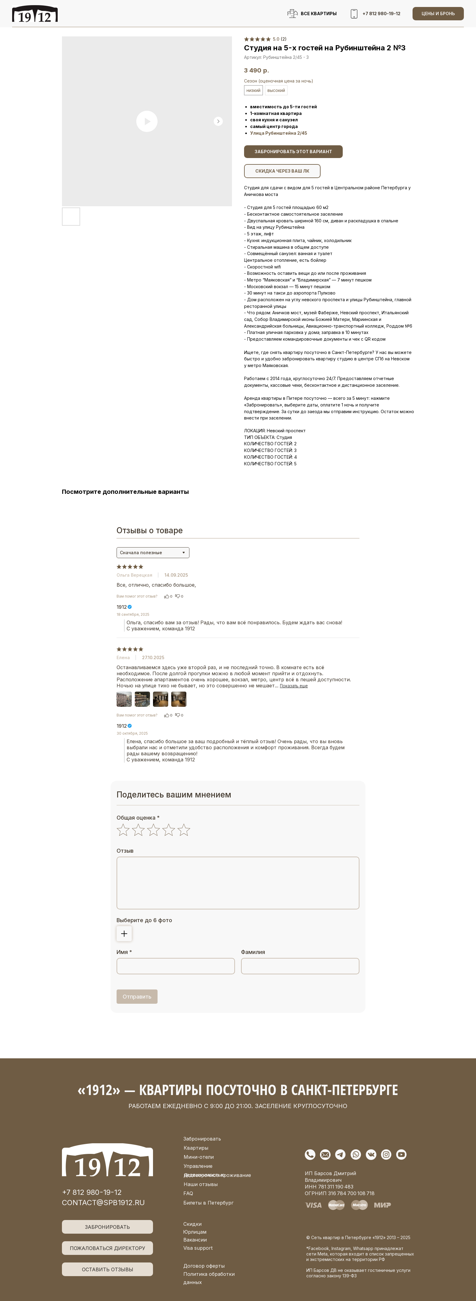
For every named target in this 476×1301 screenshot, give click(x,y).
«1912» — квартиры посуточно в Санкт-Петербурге (237, 1089)
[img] (107, 1159)
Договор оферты (204, 1266)
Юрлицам (194, 1232)
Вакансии (195, 1240)
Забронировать (202, 1139)
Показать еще (294, 685)
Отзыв (125, 851)
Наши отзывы (201, 1184)
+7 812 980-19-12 (92, 1192)
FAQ (188, 1193)
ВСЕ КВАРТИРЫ (319, 13)
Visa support (197, 1248)
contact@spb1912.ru (103, 1202)
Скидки (192, 1224)
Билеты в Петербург (208, 1203)
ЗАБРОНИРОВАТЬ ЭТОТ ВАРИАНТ (293, 151)
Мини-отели (199, 1157)
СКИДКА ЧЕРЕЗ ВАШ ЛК (282, 171)
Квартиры (196, 1148)
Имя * (124, 952)
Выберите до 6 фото (144, 920)
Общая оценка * (138, 817)
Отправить (137, 996)
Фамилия (253, 952)
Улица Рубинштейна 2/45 (278, 133)
